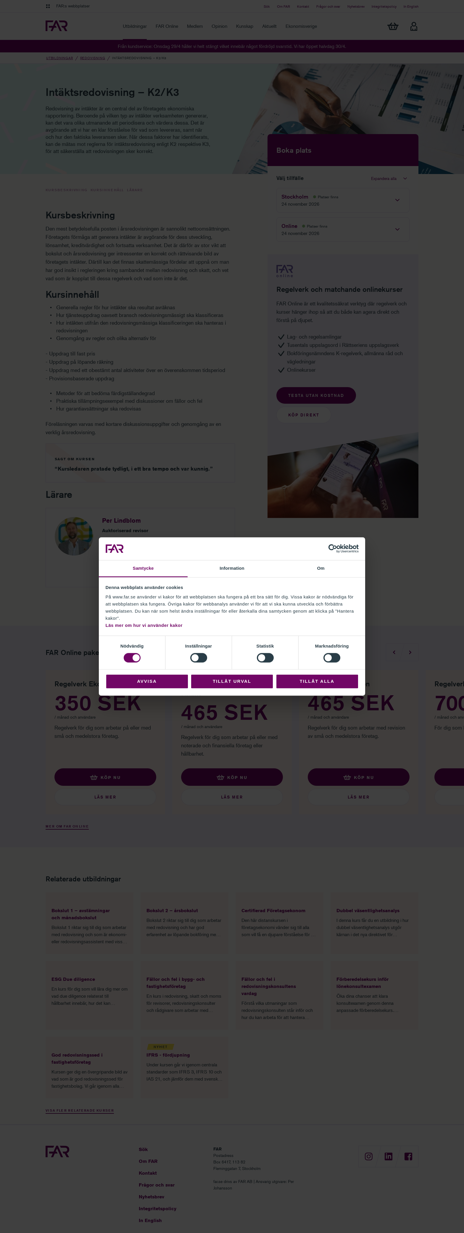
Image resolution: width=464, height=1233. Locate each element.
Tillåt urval (232, 681)
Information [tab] (232, 568)
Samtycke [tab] (143, 568)
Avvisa (147, 681)
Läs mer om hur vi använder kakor (144, 625)
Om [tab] (320, 568)
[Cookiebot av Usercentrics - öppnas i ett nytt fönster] (333, 548)
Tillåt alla (317, 681)
